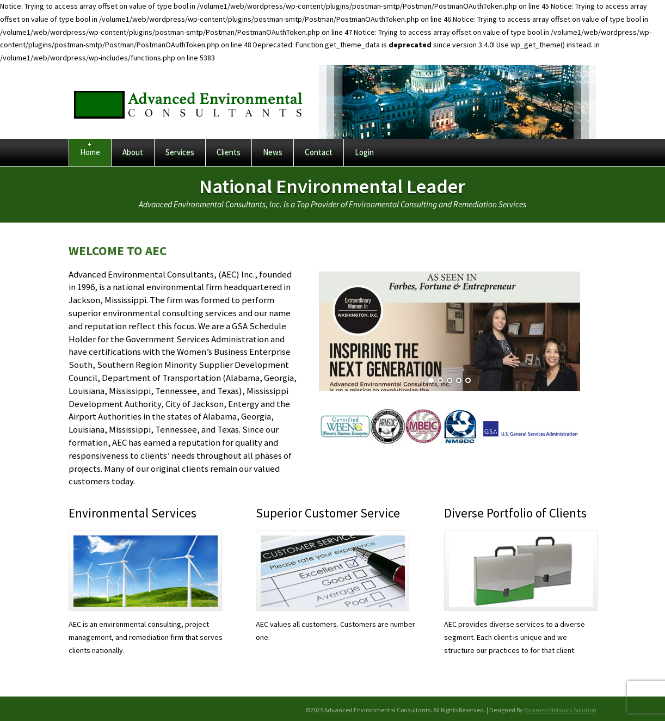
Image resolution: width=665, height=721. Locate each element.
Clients (229, 152)
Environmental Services (132, 513)
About (132, 152)
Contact (318, 152)
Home (90, 152)
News (272, 152)
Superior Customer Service (328, 513)
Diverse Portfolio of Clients (515, 513)
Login (364, 152)
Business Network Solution (560, 710)
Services (179, 152)
